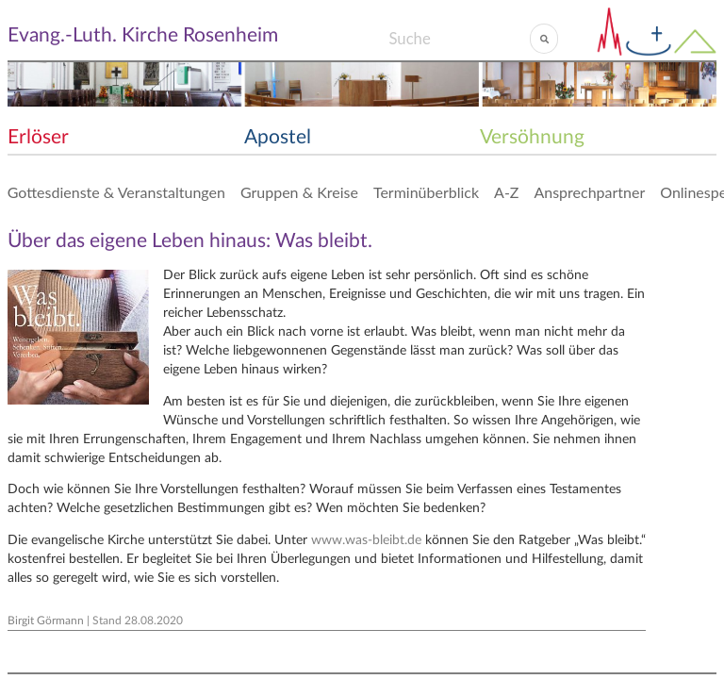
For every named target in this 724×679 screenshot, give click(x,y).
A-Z (506, 192)
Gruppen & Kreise (299, 192)
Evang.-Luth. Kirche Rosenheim (143, 35)
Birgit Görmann (46, 620)
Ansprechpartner (589, 192)
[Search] (458, 39)
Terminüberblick (426, 192)
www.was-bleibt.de (366, 540)
